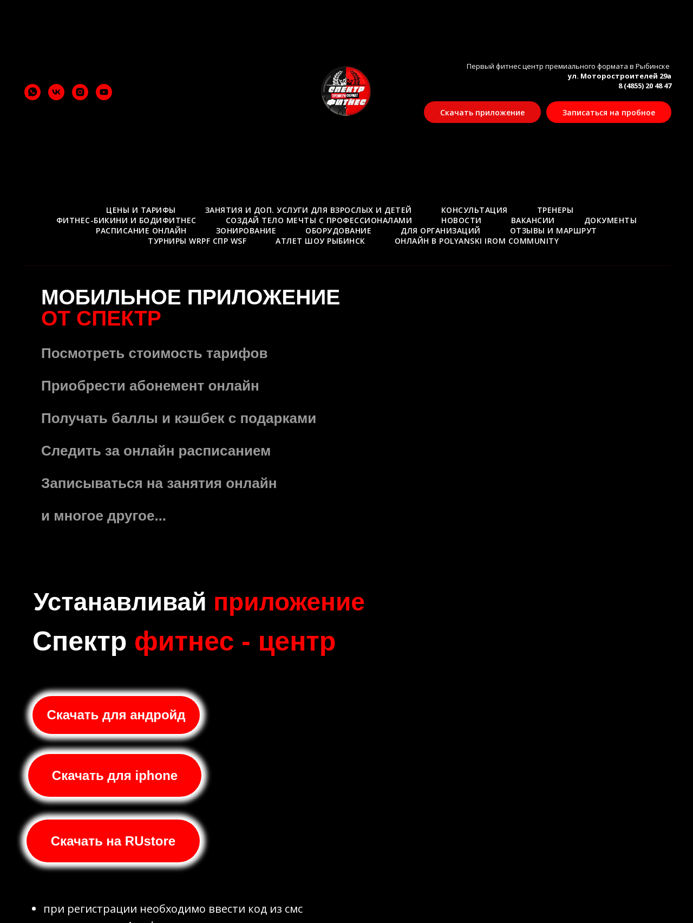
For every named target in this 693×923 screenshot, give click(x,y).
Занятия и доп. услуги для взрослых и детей (308, 210)
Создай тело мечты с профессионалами (319, 220)
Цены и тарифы (141, 210)
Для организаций (441, 230)
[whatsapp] (32, 92)
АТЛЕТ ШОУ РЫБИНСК (320, 241)
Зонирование (246, 230)
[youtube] (104, 92)
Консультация (474, 210)
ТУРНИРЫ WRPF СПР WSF (197, 241)
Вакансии (533, 220)
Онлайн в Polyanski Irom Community (477, 241)
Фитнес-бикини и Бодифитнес (126, 220)
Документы (610, 220)
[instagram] (80, 92)
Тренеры (555, 210)
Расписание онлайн (141, 230)
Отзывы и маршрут (553, 230)
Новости (461, 220)
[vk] (56, 92)
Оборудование (338, 230)
